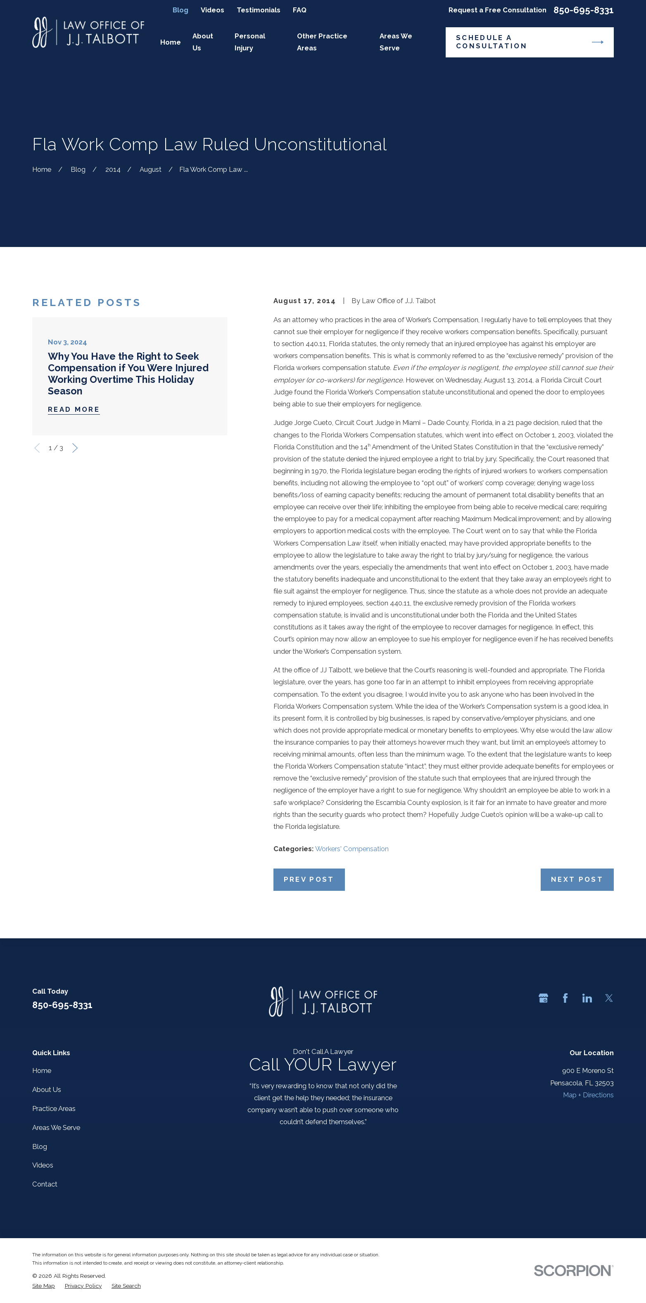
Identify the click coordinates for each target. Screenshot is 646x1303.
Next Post (577, 879)
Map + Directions (588, 1095)
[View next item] (75, 448)
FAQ (299, 10)
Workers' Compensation (352, 849)
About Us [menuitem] (202, 42)
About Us (46, 1089)
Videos (212, 10)
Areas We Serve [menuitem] (396, 42)
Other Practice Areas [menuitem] (322, 42)
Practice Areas (54, 1108)
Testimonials (258, 10)
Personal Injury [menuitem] (250, 42)
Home (41, 1070)
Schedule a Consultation (529, 41)
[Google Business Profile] (543, 998)
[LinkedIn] (587, 998)
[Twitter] (609, 998)
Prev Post (309, 879)
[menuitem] (43, 1286)
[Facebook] (565, 998)
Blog (180, 10)
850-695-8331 (583, 9)
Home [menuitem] (170, 42)
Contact (44, 1184)
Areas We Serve (56, 1127)
